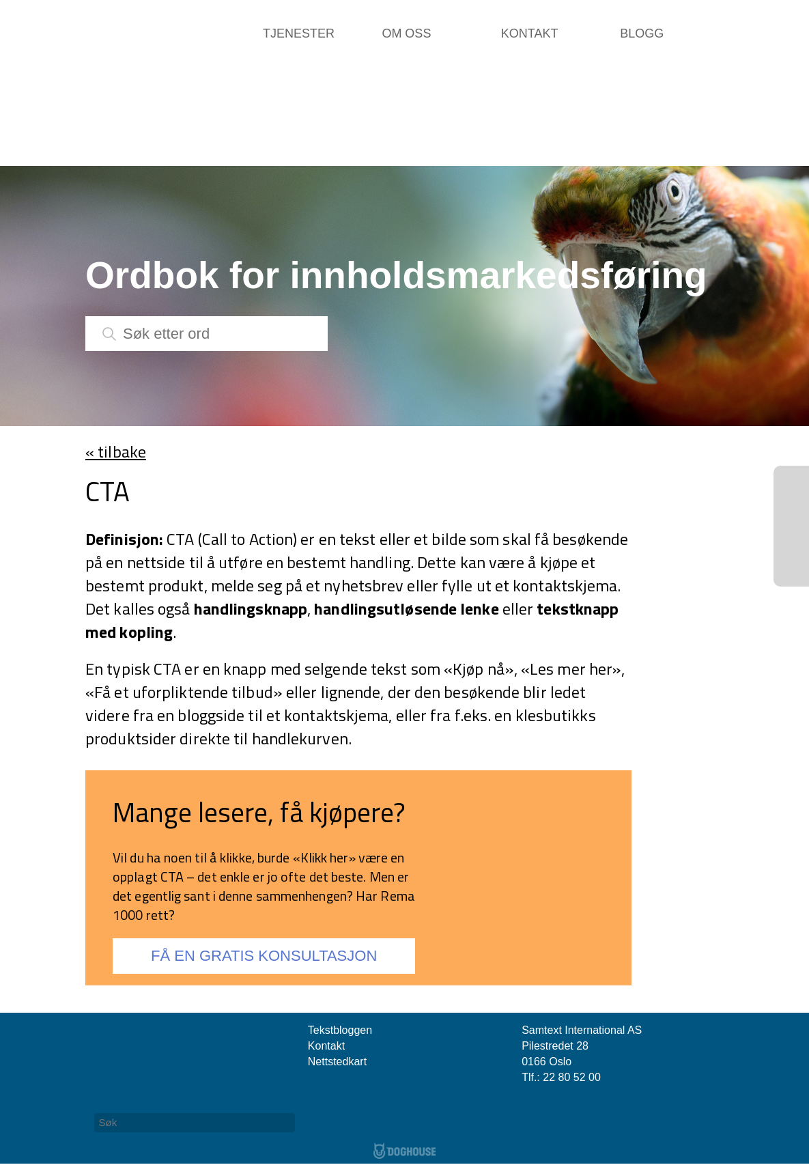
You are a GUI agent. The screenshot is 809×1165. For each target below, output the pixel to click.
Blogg (642, 33)
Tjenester (299, 33)
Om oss (406, 33)
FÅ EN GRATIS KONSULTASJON (264, 955)
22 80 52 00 (572, 1077)
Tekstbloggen (340, 1030)
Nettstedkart (337, 1061)
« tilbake (115, 451)
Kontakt (529, 33)
